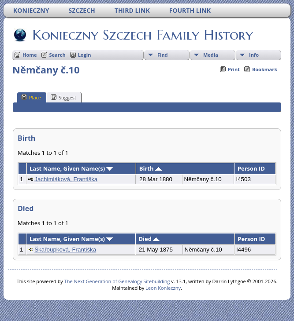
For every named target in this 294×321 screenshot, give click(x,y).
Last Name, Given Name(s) (71, 168)
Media (210, 54)
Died (149, 239)
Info (254, 54)
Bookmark (264, 69)
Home (29, 54)
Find (162, 54)
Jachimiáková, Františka (65, 179)
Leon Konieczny (163, 288)
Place (31, 97)
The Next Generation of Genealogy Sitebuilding (117, 281)
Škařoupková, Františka (65, 249)
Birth (150, 168)
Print (234, 69)
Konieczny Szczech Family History (142, 35)
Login (84, 54)
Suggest (63, 97)
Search (57, 54)
